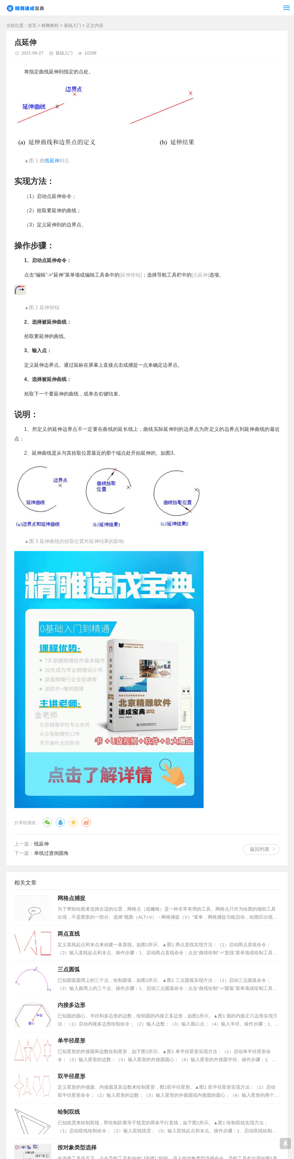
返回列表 (260, 849)
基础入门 (72, 25)
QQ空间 (73, 822)
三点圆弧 (69, 969)
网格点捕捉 (71, 898)
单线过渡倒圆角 (51, 853)
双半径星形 (71, 1076)
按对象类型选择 (77, 1147)
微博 (86, 822)
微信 (47, 822)
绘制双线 (69, 1112)
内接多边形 (71, 1005)
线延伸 (52, 160)
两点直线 (69, 934)
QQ (60, 822)
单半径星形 (71, 1041)
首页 (32, 25)
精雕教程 (50, 25)
